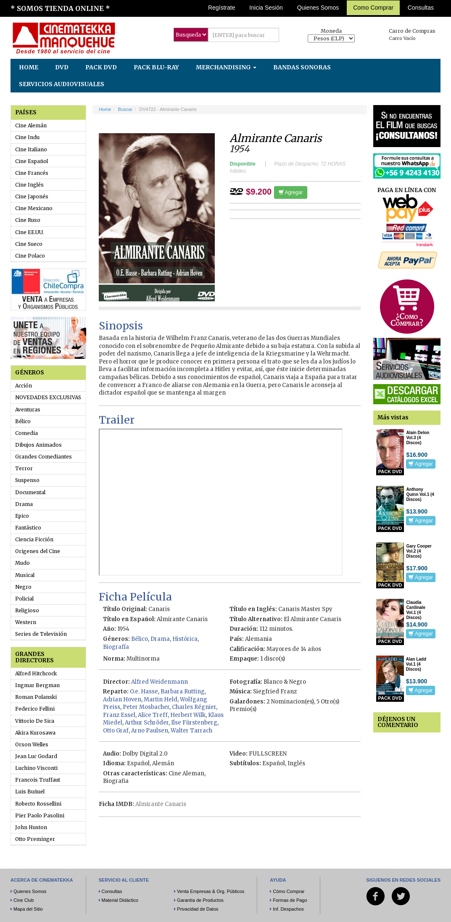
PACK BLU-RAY (156, 67)
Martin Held (160, 699)
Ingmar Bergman (37, 685)
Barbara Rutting (183, 691)
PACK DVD (101, 67)
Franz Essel (119, 715)
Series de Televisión (41, 634)
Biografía (116, 647)
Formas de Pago (290, 900)
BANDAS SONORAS (302, 67)
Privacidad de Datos (197, 908)
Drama (24, 504)
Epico (22, 516)
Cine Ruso (27, 220)
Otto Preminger (35, 839)
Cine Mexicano (34, 208)
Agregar (291, 192)
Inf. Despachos (288, 908)
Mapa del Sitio (28, 908)
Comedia (26, 433)
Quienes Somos (318, 7)
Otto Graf (116, 730)
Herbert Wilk (188, 715)
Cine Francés (31, 173)
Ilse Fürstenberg (194, 722)
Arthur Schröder (147, 722)
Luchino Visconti (36, 768)
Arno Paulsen (149, 730)
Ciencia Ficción (34, 539)
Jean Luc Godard (36, 756)
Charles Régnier (194, 707)
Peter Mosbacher (146, 707)
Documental (30, 492)
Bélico (23, 421)
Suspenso (27, 480)
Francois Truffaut (37, 780)
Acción (23, 385)
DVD (62, 67)
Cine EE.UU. (29, 232)
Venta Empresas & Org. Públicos (210, 891)
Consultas (421, 7)
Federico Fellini (35, 709)
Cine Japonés (31, 196)
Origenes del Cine (37, 551)
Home (105, 109)
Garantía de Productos (200, 900)
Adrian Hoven (122, 699)
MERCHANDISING (226, 67)
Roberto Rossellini (38, 804)
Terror (24, 468)
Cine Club (23, 900)
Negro (23, 587)
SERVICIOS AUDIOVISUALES (61, 84)
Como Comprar (373, 7)
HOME (28, 67)
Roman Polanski (36, 697)
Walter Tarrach (191, 730)
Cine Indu (27, 137)
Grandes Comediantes (43, 456)
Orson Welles (31, 744)
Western (25, 622)
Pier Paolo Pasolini (39, 815)
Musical (24, 575)
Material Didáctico (120, 900)
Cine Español (31, 161)
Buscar (125, 109)
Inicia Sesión (265, 7)
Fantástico (28, 527)
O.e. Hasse (144, 691)
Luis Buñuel (30, 791)
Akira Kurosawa (35, 733)
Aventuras (27, 409)
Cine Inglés (29, 185)
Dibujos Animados (38, 445)
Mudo (22, 563)
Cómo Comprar (288, 891)
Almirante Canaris (160, 804)
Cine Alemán (31, 125)
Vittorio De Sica (34, 721)
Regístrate (221, 7)
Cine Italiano (31, 149)
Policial (24, 598)
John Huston (31, 827)
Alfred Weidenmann (159, 681)
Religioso (27, 610)
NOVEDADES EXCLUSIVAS (48, 397)
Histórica (185, 639)
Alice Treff (153, 715)
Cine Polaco (30, 256)
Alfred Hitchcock (36, 673)
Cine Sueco (28, 244)
